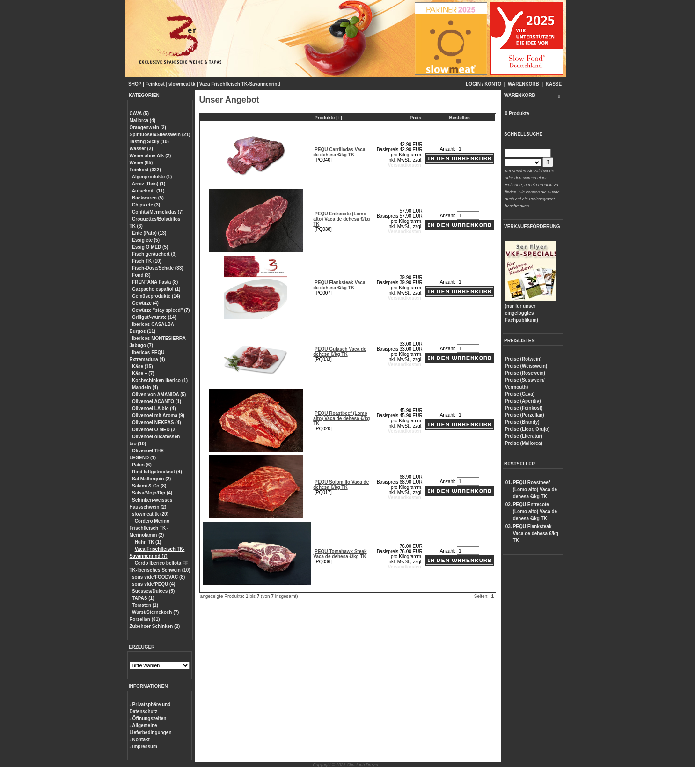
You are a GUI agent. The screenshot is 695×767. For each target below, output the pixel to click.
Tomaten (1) (145, 605)
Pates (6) (142, 464)
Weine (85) (141, 162)
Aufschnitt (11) (148, 190)
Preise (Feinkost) (524, 408)
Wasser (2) (141, 148)
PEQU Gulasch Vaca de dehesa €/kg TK (339, 352)
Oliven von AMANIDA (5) (159, 394)
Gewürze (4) (145, 303)
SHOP (134, 84)
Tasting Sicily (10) (149, 141)
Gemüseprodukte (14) (156, 296)
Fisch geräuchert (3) (154, 254)
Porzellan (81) (145, 619)
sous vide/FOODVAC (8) (158, 577)
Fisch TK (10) (146, 261)
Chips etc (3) (146, 204)
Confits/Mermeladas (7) (157, 211)
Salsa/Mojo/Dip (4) (152, 492)
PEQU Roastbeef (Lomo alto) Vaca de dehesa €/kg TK (341, 418)
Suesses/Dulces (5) (153, 591)
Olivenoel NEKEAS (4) (156, 422)
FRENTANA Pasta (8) (155, 282)
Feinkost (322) (145, 169)
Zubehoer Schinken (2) (155, 626)
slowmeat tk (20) (150, 513)
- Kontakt (140, 739)
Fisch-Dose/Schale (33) (157, 268)
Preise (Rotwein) (523, 358)
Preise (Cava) (519, 394)
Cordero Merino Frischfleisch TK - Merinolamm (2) (150, 528)
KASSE (554, 84)
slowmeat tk (181, 84)
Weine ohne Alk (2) (150, 155)
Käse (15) (142, 366)
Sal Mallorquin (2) (151, 478)
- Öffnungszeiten (148, 718)
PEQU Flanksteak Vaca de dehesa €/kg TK (339, 285)
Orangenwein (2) (148, 127)
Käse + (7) (143, 373)
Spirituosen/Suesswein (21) (160, 134)
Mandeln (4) (145, 387)
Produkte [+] (328, 117)
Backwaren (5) (148, 197)
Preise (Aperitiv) (523, 401)
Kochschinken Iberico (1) (160, 380)
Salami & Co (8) (149, 485)
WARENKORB (523, 84)
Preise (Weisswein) (526, 366)
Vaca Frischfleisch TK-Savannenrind (239, 84)
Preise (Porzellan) (524, 415)
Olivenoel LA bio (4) (154, 408)
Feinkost (155, 84)
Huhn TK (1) (148, 542)
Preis (415, 117)
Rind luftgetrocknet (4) (157, 471)
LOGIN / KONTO (483, 84)
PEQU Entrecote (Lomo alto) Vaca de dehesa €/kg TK (341, 219)
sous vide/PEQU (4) (153, 584)
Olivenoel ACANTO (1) (156, 401)
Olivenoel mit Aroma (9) (158, 415)
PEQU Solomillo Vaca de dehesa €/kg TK (341, 484)
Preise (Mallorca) (523, 443)
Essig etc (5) (146, 240)
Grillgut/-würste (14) (154, 317)
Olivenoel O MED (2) (154, 429)
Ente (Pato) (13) (149, 233)
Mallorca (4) (143, 120)
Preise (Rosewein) (525, 373)
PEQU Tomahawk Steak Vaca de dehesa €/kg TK (339, 554)
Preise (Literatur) (523, 436)
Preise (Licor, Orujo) (527, 429)
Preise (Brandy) (522, 422)
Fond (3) (141, 275)
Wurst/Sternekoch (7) (155, 612)
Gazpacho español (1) (156, 289)
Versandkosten (404, 165)
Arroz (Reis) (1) (149, 183)
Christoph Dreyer (363, 764)
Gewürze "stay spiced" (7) (161, 310)
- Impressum (143, 746)
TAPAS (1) (143, 598)
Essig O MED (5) (150, 247)
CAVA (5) (139, 113)
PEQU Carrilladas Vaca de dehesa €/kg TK (339, 152)
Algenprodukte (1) (152, 176)
